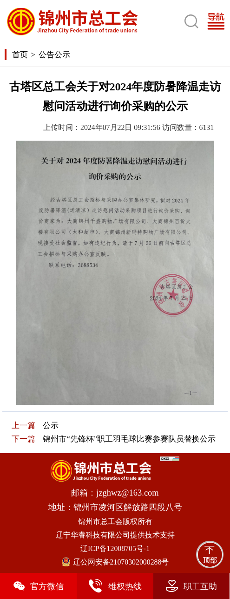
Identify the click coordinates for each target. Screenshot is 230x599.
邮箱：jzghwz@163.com (114, 492)
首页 (20, 54)
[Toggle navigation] (218, 21)
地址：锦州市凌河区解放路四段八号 (115, 507)
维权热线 (115, 586)
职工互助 (191, 586)
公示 (51, 425)
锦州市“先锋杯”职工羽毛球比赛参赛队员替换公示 (129, 439)
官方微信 (38, 586)
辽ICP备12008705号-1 (115, 548)
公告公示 (54, 54)
